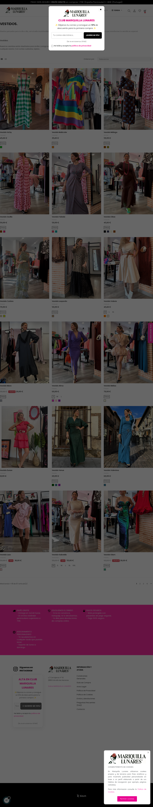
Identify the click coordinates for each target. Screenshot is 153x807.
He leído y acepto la (72, 46)
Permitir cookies (127, 799)
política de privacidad (81, 46)
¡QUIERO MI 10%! (93, 35)
